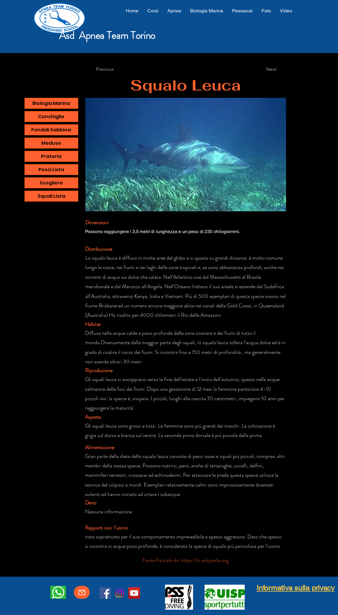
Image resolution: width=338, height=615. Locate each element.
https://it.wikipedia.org (204, 560)
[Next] (271, 69)
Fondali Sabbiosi (51, 129)
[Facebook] (105, 593)
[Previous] (104, 69)
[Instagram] (119, 593)
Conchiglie (51, 116)
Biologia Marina (51, 103)
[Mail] (82, 592)
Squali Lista (51, 196)
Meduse (51, 143)
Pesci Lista (51, 169)
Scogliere (51, 182)
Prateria (51, 156)
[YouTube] (134, 593)
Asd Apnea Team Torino (107, 35)
